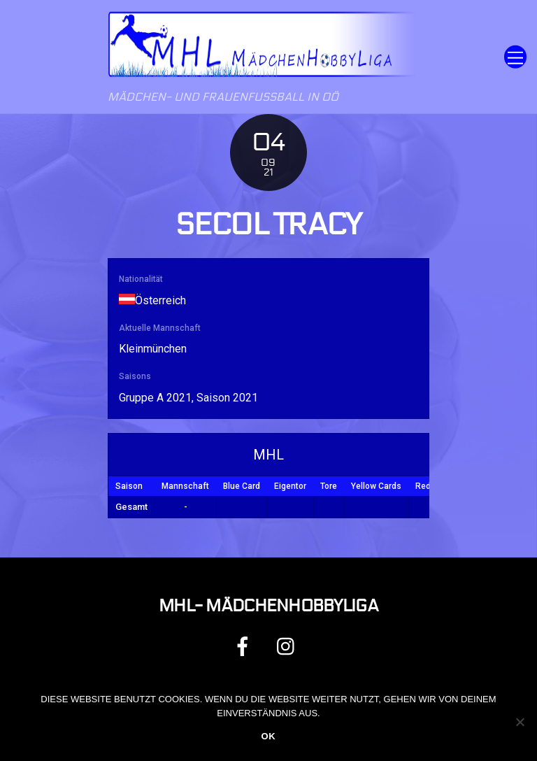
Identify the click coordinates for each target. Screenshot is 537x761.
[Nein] (520, 722)
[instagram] (289, 646)
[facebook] (245, 646)
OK (268, 736)
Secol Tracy (268, 224)
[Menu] (515, 57)
